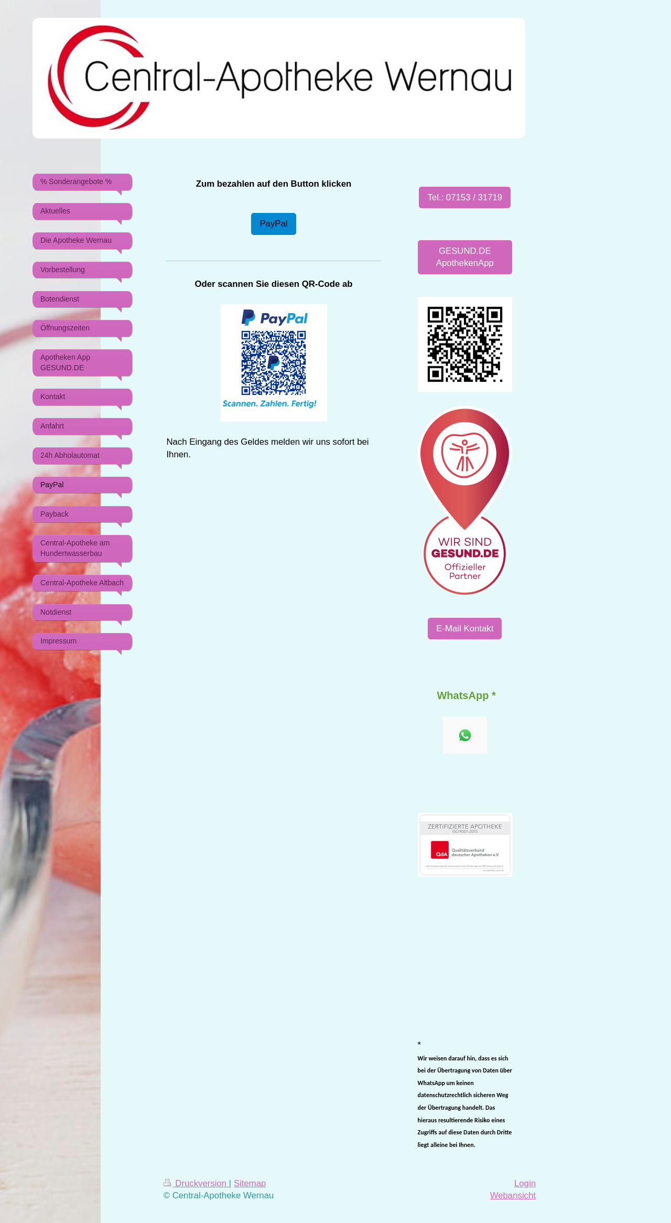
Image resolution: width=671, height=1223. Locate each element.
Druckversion (196, 1183)
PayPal (273, 224)
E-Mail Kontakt (464, 629)
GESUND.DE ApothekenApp (465, 257)
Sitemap (250, 1183)
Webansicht (513, 1195)
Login (525, 1183)
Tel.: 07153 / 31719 (464, 197)
